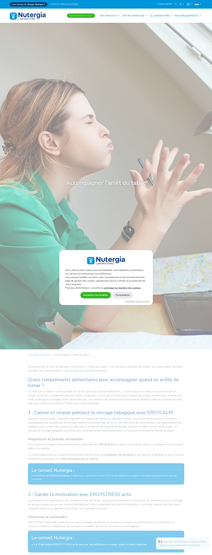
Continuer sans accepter (137, 301)
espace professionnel (65, 4)
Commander (164, 4)
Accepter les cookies (95, 295)
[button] (181, 4)
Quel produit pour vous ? (81, 15)
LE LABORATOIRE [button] (159, 15)
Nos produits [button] (109, 15)
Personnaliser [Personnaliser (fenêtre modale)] (122, 295)
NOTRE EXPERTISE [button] (134, 15)
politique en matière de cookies (122, 288)
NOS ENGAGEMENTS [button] (186, 15)
